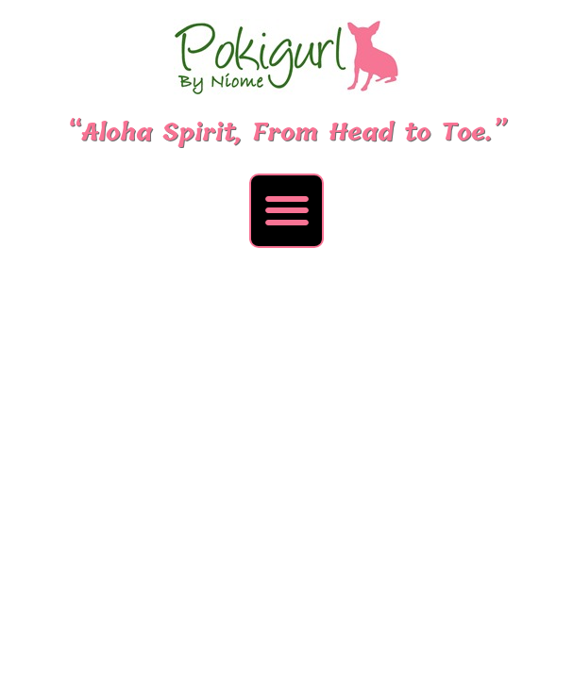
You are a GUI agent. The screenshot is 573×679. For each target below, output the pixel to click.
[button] (286, 211)
